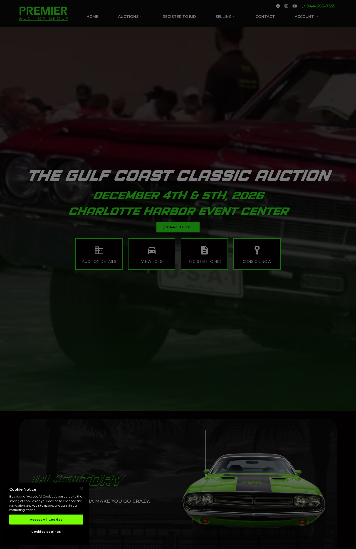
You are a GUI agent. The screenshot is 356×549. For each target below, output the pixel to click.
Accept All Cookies (46, 519)
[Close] (81, 488)
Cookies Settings (46, 531)
